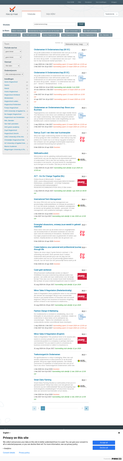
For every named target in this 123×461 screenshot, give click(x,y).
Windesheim (8, 98)
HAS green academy (11, 127)
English (7, 433)
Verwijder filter (24, 30)
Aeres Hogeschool (11, 82)
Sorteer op (59, 43)
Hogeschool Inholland (12, 95)
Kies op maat (12, 10)
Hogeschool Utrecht (11, 133)
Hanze (6, 88)
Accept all (104, 443)
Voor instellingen (101, 2)
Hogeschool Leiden (11, 101)
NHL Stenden (9, 120)
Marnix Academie (10, 146)
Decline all (104, 448)
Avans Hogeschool (11, 91)
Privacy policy (24, 453)
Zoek (81, 24)
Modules (31, 14)
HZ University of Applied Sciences (15, 143)
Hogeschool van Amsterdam (14, 117)
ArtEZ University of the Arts (14, 137)
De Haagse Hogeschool (12, 114)
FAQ (79, 2)
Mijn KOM (50, 14)
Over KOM (70, 2)
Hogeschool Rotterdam (12, 104)
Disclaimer (88, 2)
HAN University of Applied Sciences (15, 111)
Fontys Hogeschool (11, 108)
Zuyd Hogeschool (10, 130)
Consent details (9, 453)
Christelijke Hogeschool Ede (14, 140)
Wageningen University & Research (15, 149)
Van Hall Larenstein (11, 124)
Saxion (6, 85)
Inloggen (114, 2)
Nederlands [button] (109, 14)
